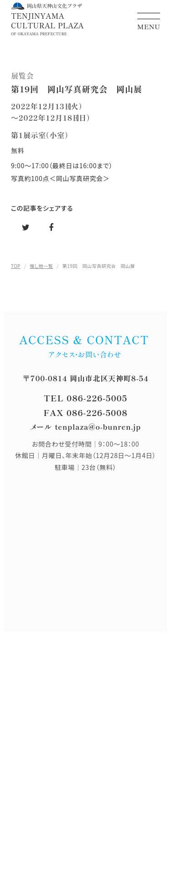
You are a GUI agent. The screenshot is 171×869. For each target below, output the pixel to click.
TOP (16, 265)
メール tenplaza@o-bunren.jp (85, 426)
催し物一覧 (41, 265)
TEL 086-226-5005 (85, 398)
